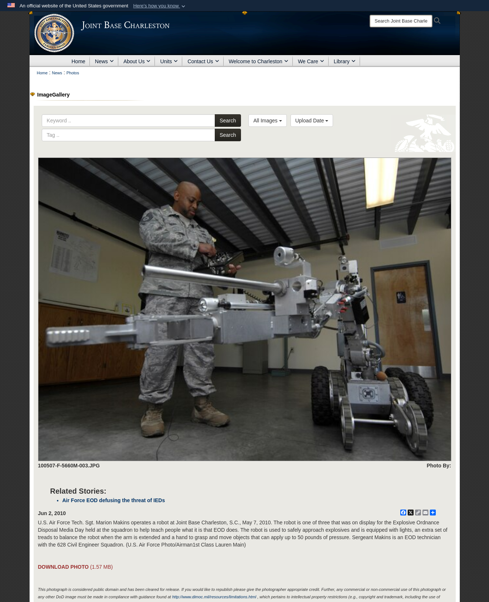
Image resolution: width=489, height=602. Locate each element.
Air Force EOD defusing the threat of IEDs (113, 500)
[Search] (401, 21)
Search (228, 121)
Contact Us (203, 61)
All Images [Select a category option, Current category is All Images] (267, 121)
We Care (311, 61)
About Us (137, 61)
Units (169, 61)
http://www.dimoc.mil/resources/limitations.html (214, 597)
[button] (160, 6)
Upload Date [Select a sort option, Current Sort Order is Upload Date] (312, 121)
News (104, 61)
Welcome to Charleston (258, 61)
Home (78, 61)
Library (345, 61)
